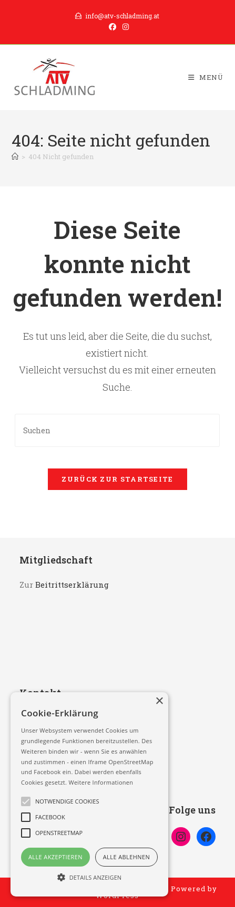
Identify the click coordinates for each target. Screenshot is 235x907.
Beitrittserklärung (72, 584)
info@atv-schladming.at (117, 16)
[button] (89, 877)
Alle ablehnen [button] (126, 857)
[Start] (15, 156)
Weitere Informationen (100, 782)
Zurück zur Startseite (117, 479)
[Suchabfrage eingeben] (117, 430)
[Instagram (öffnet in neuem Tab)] (124, 27)
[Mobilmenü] (205, 77)
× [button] (159, 701)
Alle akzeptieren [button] (55, 857)
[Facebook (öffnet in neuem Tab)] (112, 27)
